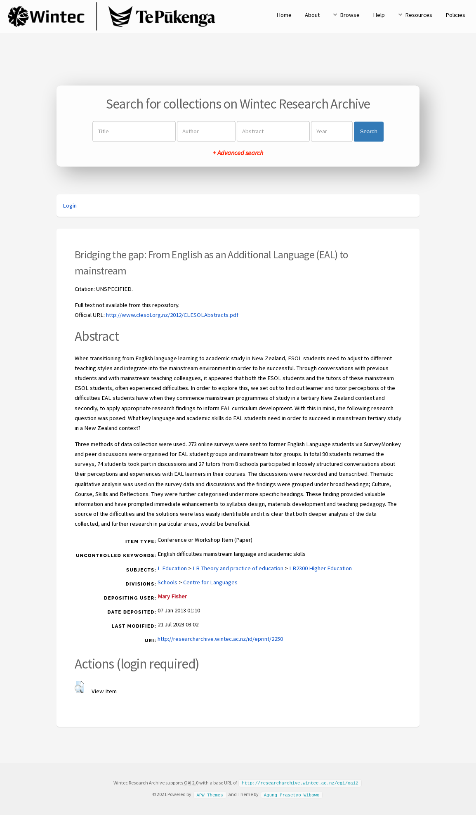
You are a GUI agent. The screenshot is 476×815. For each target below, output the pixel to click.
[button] (79, 687)
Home (284, 15)
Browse (350, 15)
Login (70, 205)
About (312, 15)
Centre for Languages (210, 582)
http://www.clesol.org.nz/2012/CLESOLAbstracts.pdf (172, 315)
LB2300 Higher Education (320, 568)
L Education (172, 568)
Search (368, 131)
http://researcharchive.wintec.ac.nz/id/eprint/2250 (220, 639)
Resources (418, 15)
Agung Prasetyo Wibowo (292, 794)
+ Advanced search (238, 153)
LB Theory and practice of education (238, 568)
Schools (167, 582)
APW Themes (209, 794)
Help (379, 15)
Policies (455, 15)
